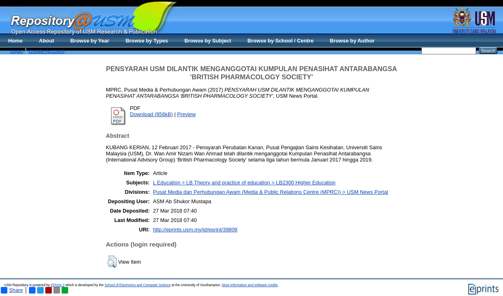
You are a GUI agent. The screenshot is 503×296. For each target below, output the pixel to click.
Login (16, 51)
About (46, 41)
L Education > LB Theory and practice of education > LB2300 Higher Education (244, 182)
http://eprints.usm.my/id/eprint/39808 (195, 229)
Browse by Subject (207, 41)
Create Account (46, 51)
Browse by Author (352, 41)
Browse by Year (90, 41)
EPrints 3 (57, 285)
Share (12, 290)
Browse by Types (147, 41)
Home (15, 41)
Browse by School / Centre (280, 41)
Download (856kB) (151, 114)
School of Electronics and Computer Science (137, 285)
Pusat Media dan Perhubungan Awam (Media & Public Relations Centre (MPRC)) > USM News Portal (270, 192)
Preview (186, 114)
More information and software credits (250, 285)
